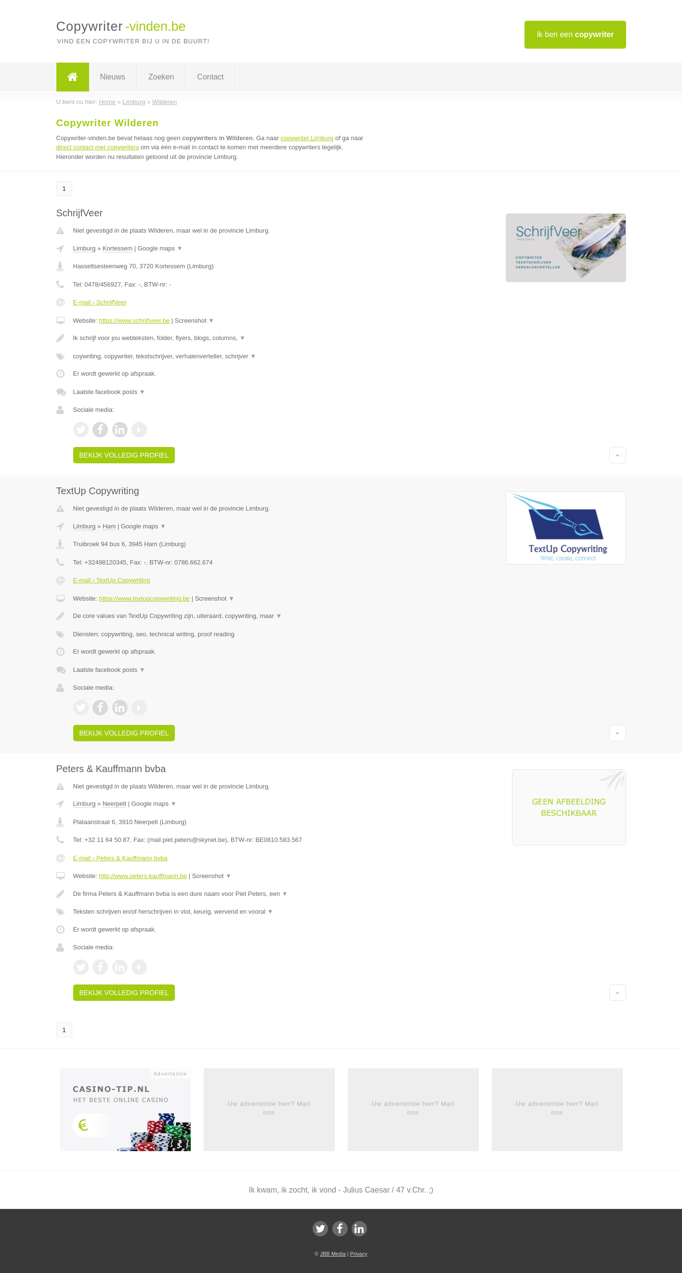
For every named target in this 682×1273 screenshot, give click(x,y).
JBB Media (332, 1254)
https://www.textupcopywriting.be (144, 598)
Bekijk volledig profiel (124, 455)
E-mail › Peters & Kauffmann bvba (120, 858)
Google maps (160, 248)
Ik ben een (575, 34)
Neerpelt (114, 803)
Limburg (84, 248)
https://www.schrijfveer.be (134, 320)
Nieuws (112, 77)
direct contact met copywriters (97, 147)
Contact (210, 77)
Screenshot (194, 320)
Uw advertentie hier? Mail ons (269, 1108)
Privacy (358, 1254)
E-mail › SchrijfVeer (100, 302)
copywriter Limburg (306, 138)
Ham (109, 526)
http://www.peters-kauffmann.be (143, 875)
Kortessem (117, 248)
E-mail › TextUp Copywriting (111, 580)
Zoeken (161, 77)
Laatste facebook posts (109, 391)
